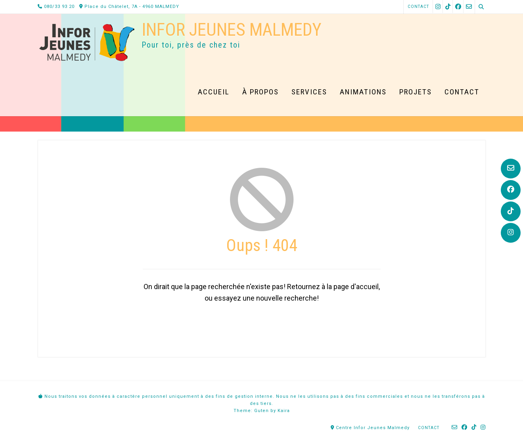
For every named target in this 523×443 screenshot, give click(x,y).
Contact (418, 6)
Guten (261, 410)
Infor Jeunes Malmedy (232, 29)
